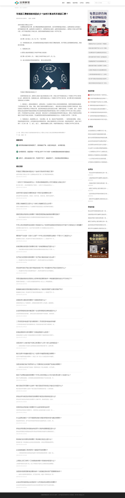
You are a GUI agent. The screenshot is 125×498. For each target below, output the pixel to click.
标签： (20, 127)
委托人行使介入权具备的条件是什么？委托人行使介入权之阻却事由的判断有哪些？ (43, 132)
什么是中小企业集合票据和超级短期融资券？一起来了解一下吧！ (98, 148)
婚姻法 (68, 2)
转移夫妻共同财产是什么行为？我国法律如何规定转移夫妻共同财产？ (98, 49)
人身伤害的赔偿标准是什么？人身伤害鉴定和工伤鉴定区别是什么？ (98, 75)
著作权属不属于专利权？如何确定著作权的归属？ (98, 57)
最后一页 (23, 135)
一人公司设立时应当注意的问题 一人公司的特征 (97, 159)
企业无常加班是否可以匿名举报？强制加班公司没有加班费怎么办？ (98, 141)
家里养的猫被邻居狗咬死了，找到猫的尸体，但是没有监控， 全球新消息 (42, 145)
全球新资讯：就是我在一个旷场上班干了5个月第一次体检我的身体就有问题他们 (44, 152)
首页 (63, 2)
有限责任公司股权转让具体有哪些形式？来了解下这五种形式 (98, 155)
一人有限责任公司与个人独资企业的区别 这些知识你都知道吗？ (98, 152)
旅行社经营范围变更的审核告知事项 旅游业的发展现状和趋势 (98, 138)
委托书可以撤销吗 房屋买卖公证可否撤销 (99, 199)
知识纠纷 (75, 2)
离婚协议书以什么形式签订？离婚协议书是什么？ (98, 44)
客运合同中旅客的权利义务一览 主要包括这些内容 (99, 173)
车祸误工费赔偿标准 (37, 127)
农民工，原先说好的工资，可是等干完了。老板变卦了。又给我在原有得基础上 (44, 158)
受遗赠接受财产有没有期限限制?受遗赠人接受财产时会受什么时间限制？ (98, 62)
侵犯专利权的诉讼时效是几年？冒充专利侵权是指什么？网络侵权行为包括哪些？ (98, 83)
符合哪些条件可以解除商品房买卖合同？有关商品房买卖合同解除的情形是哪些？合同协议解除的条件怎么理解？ (98, 53)
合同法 (87, 2)
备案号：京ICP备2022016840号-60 (62, 494)
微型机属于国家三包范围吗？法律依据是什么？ (98, 66)
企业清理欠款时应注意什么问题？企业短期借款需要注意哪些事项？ (98, 145)
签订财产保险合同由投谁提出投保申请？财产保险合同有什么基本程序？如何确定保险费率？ (98, 79)
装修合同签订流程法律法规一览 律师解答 (99, 183)
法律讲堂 (25, 7)
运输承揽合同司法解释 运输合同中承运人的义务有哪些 (99, 178)
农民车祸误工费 (26, 127)
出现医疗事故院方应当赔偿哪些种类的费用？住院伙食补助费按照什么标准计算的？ (98, 70)
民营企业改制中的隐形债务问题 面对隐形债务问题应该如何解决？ (97, 134)
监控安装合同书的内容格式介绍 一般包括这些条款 (99, 194)
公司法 (81, 2)
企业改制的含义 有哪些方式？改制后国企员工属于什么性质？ (97, 131)
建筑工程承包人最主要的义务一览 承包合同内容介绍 (98, 189)
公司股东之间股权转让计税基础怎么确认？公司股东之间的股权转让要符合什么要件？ (98, 162)
